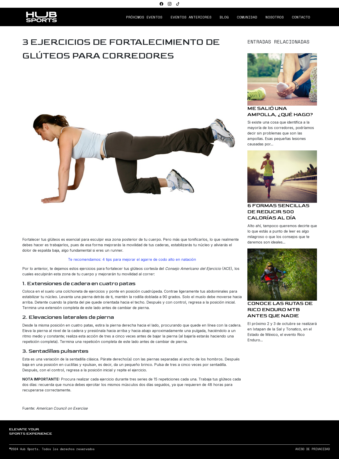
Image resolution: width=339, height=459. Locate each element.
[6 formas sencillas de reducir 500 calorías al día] (282, 176)
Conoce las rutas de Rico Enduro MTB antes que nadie (280, 309)
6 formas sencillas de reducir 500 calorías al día (278, 212)
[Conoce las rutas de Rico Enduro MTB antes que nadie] (282, 275)
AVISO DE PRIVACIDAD (312, 449)
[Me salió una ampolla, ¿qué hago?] (282, 79)
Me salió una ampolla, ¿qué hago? (280, 111)
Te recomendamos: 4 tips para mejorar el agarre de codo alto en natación (132, 259)
